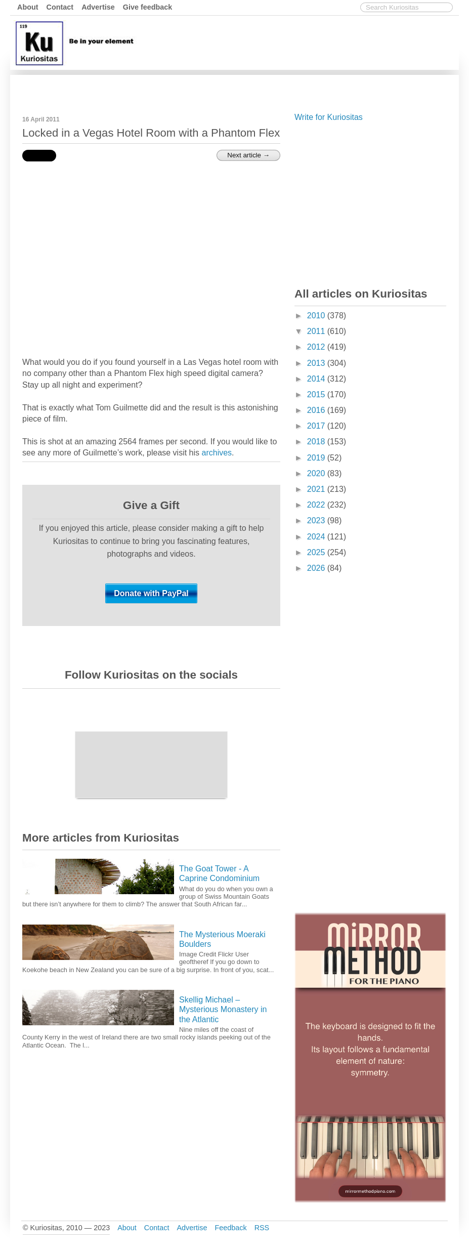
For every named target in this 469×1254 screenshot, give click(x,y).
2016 (317, 410)
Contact (60, 7)
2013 (317, 363)
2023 (317, 520)
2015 (317, 394)
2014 (317, 378)
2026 (317, 568)
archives (217, 452)
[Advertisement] (272, 87)
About (27, 7)
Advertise (98, 7)
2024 (317, 536)
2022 (317, 504)
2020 (317, 473)
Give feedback (148, 7)
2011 (317, 331)
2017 (317, 426)
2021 (317, 489)
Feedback (230, 1228)
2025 (317, 552)
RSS (262, 1228)
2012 (317, 347)
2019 (317, 457)
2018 (317, 441)
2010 (317, 315)
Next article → (248, 155)
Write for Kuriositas (328, 117)
